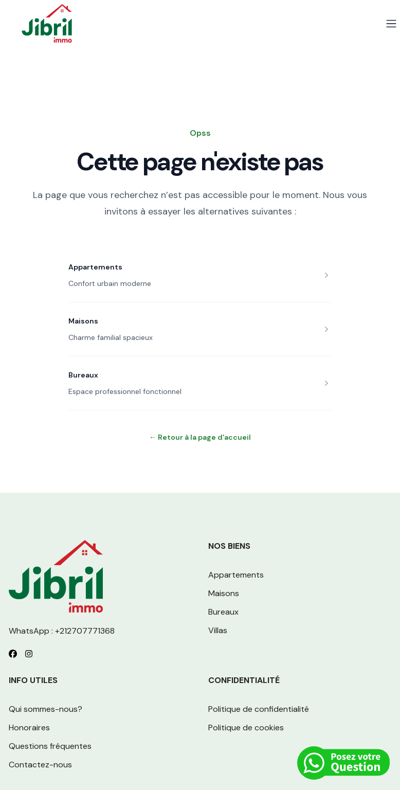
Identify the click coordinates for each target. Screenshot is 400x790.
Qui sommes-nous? (45, 709)
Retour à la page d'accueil (200, 437)
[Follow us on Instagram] (28, 654)
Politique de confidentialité (258, 709)
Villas (217, 630)
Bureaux (83, 375)
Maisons (83, 321)
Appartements (95, 267)
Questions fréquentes (50, 746)
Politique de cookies (246, 727)
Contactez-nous (40, 764)
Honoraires (29, 727)
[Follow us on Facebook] (13, 654)
